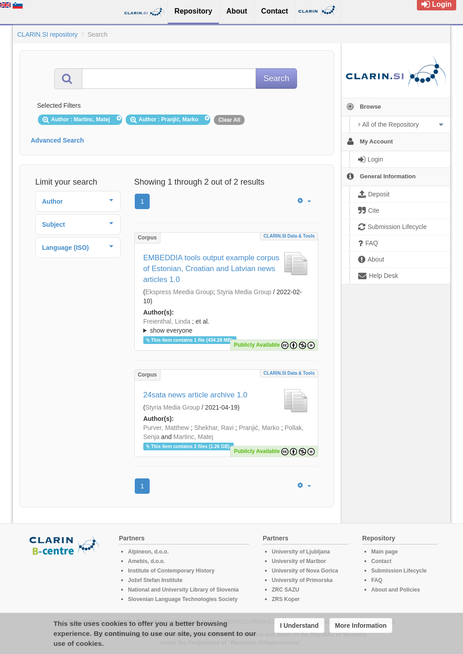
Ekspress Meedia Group (179, 292)
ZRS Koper (286, 599)
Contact (381, 561)
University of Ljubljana (301, 552)
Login (436, 4)
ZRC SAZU (285, 590)
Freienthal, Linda (166, 321)
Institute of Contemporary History (171, 571)
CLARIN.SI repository (47, 34)
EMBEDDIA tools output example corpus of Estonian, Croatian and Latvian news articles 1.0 (211, 268)
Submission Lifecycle (399, 571)
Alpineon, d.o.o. (148, 552)
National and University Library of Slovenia (183, 590)
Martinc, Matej (193, 436)
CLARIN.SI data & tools (289, 236)
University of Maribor (299, 561)
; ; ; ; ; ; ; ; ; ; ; (226, 326)
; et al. (226, 326)
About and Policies (395, 590)
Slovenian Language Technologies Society (183, 599)
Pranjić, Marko (259, 427)
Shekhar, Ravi (213, 427)
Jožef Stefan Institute (155, 580)
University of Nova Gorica (305, 571)
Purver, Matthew (166, 427)
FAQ (377, 580)
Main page (384, 552)
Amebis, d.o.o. (146, 561)
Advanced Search (57, 140)
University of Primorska (302, 580)
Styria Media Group (244, 292)
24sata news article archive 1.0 (195, 395)
